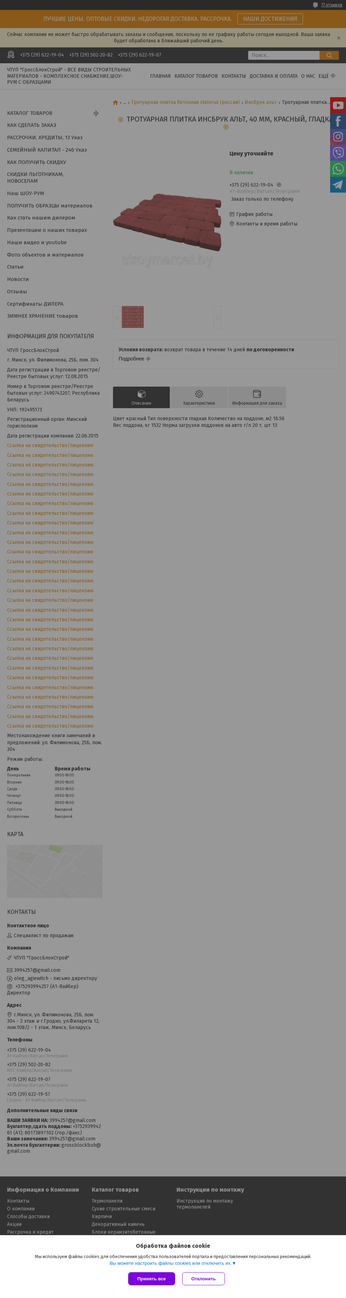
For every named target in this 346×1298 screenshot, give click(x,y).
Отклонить (203, 1278)
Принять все (151, 1278)
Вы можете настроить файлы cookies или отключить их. (170, 1263)
